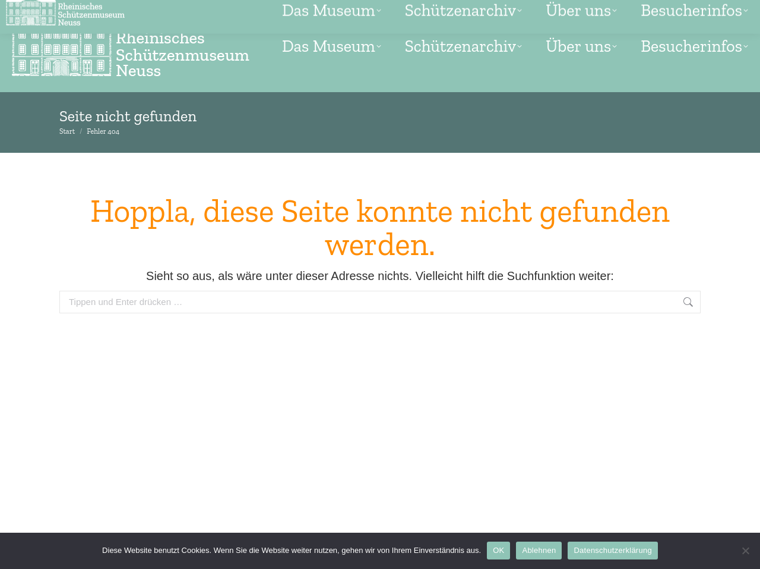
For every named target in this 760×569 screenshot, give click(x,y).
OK (498, 550)
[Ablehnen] (745, 551)
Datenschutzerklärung (612, 550)
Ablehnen (539, 550)
